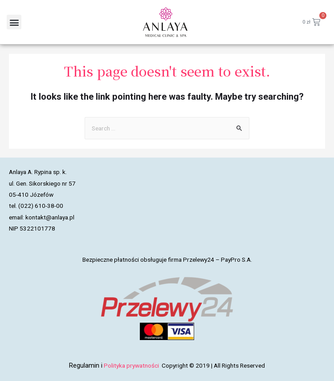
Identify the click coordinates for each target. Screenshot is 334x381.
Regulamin (84, 365)
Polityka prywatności (132, 365)
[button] (14, 22)
